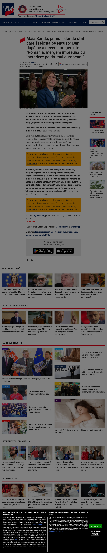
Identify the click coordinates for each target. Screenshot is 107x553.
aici (16, 539)
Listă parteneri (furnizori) (56, 531)
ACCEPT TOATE (95, 526)
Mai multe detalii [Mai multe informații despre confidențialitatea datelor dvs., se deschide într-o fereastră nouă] (37, 524)
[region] (53, 531)
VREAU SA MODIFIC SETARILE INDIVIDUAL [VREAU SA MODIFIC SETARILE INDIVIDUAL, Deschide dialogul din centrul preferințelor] (95, 533)
